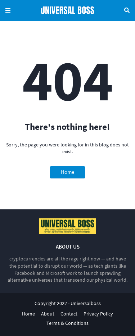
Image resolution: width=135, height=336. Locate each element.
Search (127, 10)
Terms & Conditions (67, 323)
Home (67, 171)
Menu (8, 10)
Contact (68, 313)
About (47, 313)
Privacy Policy (98, 313)
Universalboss (86, 303)
